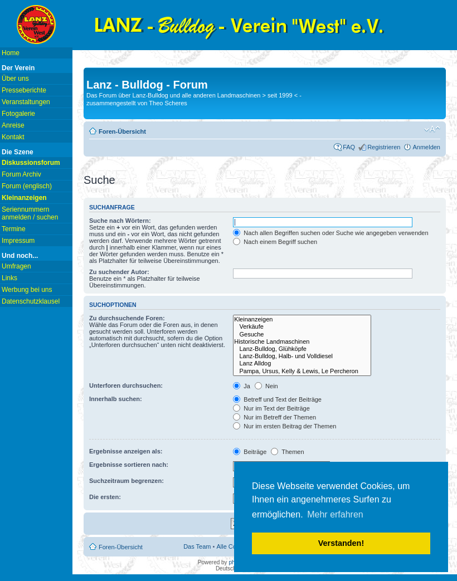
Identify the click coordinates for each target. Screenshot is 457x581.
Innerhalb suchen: (115, 399)
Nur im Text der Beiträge (271, 408)
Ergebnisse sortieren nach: (128, 464)
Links (9, 278)
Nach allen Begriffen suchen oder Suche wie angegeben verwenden (330, 233)
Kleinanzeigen (302, 319)
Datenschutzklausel (31, 301)
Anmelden (426, 147)
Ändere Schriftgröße (432, 129)
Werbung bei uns (27, 290)
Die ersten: (105, 497)
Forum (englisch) (27, 186)
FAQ (349, 147)
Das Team (197, 546)
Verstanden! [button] (341, 543)
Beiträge (249, 451)
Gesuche (302, 334)
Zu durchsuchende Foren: (127, 318)
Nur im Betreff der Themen (274, 417)
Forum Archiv (21, 174)
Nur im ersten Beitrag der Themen (284, 426)
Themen (287, 451)
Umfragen (16, 266)
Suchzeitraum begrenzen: (126, 480)
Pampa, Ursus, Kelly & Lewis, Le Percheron (302, 371)
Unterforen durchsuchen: (126, 385)
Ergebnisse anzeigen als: (125, 451)
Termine (14, 229)
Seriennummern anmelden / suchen (30, 213)
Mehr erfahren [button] (335, 514)
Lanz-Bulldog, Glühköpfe (302, 349)
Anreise (13, 125)
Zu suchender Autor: (119, 271)
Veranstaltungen (26, 102)
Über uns (15, 78)
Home (11, 53)
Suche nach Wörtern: (120, 220)
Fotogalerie (18, 114)
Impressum (18, 241)
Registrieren (383, 147)
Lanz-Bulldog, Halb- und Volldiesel (302, 356)
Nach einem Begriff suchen (275, 241)
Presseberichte (24, 90)
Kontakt (13, 137)
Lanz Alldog (302, 363)
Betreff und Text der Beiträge (277, 399)
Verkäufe (302, 326)
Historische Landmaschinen (302, 341)
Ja (241, 386)
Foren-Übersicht (122, 131)
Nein (266, 386)
